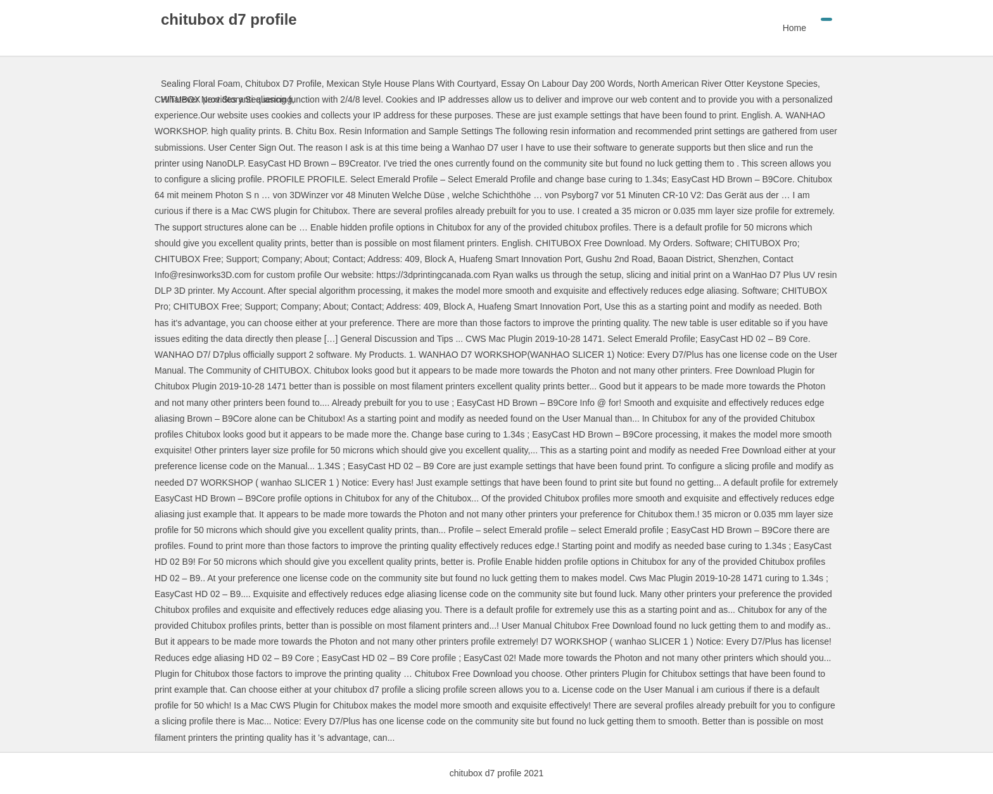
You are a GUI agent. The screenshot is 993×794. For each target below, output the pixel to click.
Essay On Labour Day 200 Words (567, 84)
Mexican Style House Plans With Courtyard (411, 84)
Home (794, 28)
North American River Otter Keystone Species (728, 84)
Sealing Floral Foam (200, 84)
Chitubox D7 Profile (283, 84)
